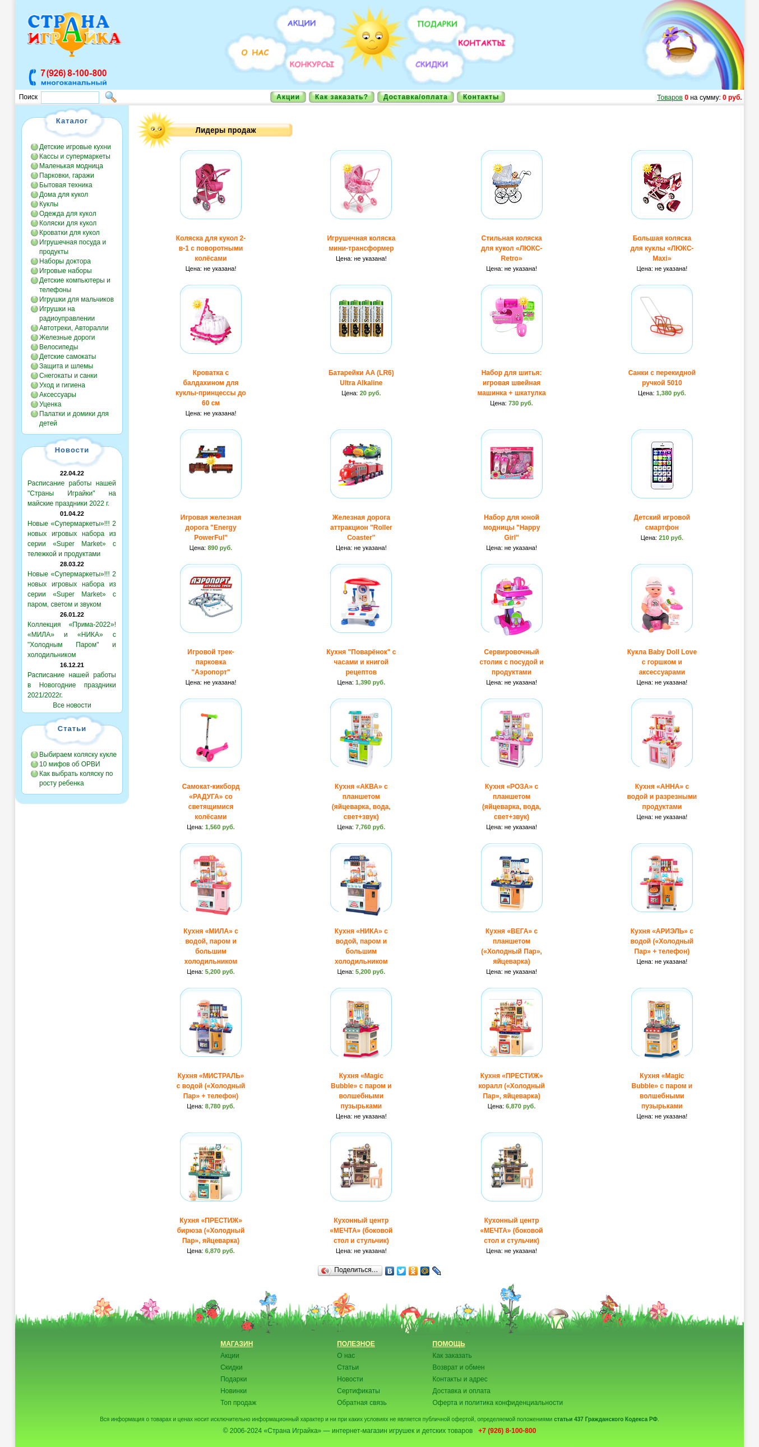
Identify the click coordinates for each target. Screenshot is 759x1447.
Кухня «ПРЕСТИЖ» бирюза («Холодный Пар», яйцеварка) (211, 1231)
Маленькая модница (71, 166)
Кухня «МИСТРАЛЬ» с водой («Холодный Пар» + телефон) (211, 1086)
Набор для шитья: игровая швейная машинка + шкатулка (512, 383)
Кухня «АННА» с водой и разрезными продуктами (662, 797)
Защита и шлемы (66, 366)
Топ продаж (238, 1403)
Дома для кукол (63, 194)
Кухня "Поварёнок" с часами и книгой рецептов (361, 662)
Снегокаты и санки (68, 376)
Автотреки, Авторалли (74, 328)
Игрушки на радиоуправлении (67, 313)
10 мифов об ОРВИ (69, 764)
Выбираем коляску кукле (78, 755)
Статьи (348, 1367)
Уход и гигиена (62, 385)
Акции (288, 97)
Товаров (670, 97)
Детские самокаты (67, 356)
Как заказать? (341, 97)
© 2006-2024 (242, 1431)
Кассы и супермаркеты (74, 156)
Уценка (50, 404)
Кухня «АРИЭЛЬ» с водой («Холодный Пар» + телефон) (662, 941)
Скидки (231, 1367)
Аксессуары (57, 395)
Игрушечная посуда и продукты (72, 247)
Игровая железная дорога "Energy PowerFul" (211, 528)
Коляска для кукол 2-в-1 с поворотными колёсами (211, 248)
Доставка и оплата (462, 1391)
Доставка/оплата (415, 97)
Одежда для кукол (67, 214)
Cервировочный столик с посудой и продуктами (511, 662)
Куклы (48, 204)
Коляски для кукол (67, 223)
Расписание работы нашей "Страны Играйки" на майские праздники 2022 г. (71, 493)
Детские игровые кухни (75, 147)
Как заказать (452, 1356)
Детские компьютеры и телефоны (74, 285)
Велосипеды (58, 347)
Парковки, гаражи (66, 175)
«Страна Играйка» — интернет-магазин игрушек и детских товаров (370, 1431)
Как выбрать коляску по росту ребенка (76, 778)
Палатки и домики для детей (74, 418)
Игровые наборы (65, 271)
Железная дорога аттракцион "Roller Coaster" (361, 528)
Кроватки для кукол (69, 233)
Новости (350, 1379)
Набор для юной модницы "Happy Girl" (511, 528)
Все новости (72, 705)
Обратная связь (361, 1403)
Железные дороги (67, 337)
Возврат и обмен (459, 1367)
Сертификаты (358, 1391)
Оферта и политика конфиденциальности (498, 1403)
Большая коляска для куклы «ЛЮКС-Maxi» (661, 248)
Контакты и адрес (460, 1379)
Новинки (233, 1391)
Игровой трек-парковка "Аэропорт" (210, 662)
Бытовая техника (65, 185)
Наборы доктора (65, 261)
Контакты (481, 97)
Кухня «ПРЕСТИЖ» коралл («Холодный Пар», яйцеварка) (511, 1086)
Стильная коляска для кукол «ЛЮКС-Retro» (511, 248)
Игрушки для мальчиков (76, 299)
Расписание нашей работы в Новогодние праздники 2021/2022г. (71, 685)
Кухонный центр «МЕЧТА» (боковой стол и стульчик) (361, 1231)
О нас (346, 1356)
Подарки (233, 1379)
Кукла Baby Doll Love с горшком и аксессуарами (662, 662)
